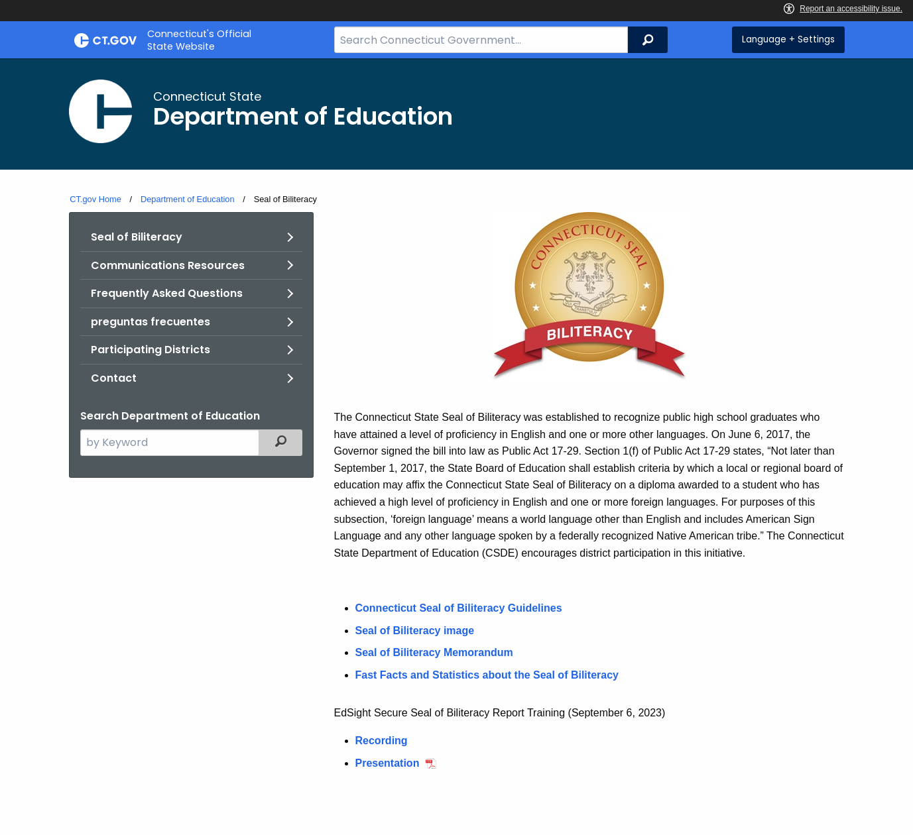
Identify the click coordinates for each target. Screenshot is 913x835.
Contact (114, 378)
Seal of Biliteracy (136, 237)
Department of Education (188, 199)
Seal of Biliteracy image (415, 630)
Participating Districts (150, 349)
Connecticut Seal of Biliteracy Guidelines (458, 608)
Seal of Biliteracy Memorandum (434, 652)
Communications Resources (168, 265)
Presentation (387, 763)
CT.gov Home (95, 199)
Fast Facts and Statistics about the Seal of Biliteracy (487, 675)
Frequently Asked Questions (167, 293)
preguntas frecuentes (150, 321)
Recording (381, 740)
